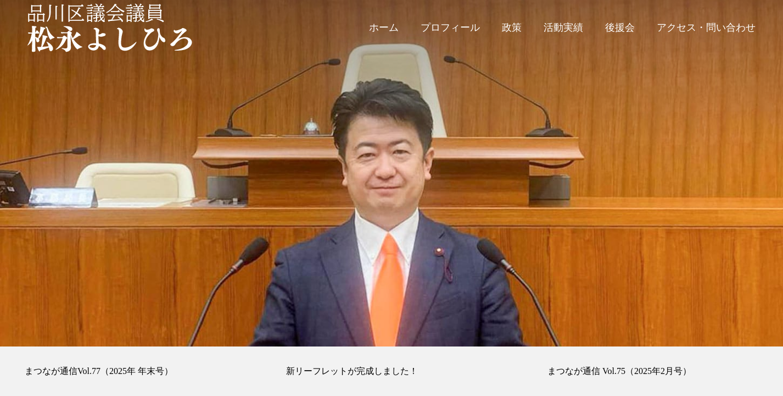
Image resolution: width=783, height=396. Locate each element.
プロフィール (450, 27)
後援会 (620, 27)
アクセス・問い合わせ (706, 27)
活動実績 (563, 27)
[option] (391, 173)
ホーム (384, 27)
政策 (512, 27)
